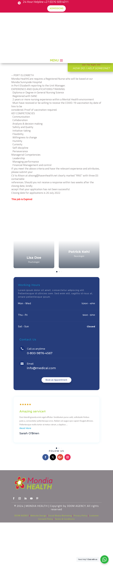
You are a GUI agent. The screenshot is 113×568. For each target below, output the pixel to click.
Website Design (38, 515)
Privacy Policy (81, 515)
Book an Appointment (56, 380)
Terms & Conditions (65, 518)
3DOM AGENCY (21, 515)
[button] (93, 238)
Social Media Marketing (60, 515)
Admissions (56, 8)
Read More (25, 428)
